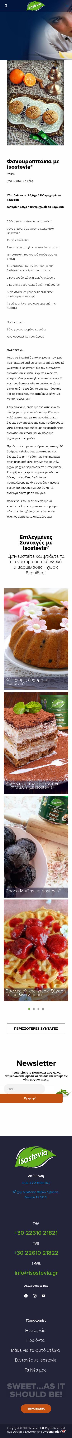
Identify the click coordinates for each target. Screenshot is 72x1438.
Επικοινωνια (36, 1408)
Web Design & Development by (36, 1431)
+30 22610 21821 (36, 1232)
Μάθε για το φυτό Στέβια (35, 1350)
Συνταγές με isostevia (35, 1360)
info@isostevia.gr (36, 1272)
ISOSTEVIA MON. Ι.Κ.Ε (36, 1183)
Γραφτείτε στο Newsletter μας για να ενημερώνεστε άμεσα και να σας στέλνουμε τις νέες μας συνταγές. (36, 1076)
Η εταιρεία (35, 1330)
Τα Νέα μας (35, 1370)
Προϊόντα (35, 1340)
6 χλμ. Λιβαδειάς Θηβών (30, 1192)
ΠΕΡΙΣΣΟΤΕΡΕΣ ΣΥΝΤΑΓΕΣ (36, 1028)
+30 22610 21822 (36, 1252)
